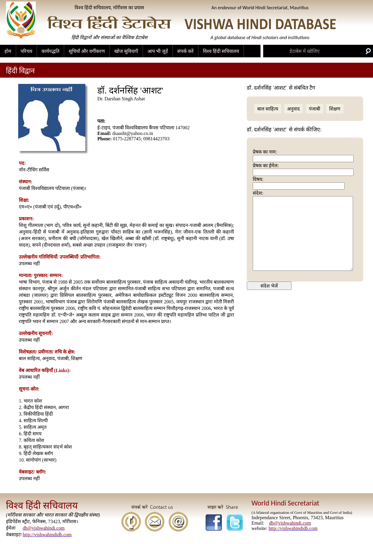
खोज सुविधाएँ (126, 51)
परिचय (26, 51)
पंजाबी (314, 108)
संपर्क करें (185, 51)
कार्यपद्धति (50, 51)
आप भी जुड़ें (157, 51)
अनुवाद (293, 108)
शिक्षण (334, 108)
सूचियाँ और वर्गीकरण (87, 51)
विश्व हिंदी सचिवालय (221, 51)
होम (7, 51)
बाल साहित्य (267, 108)
